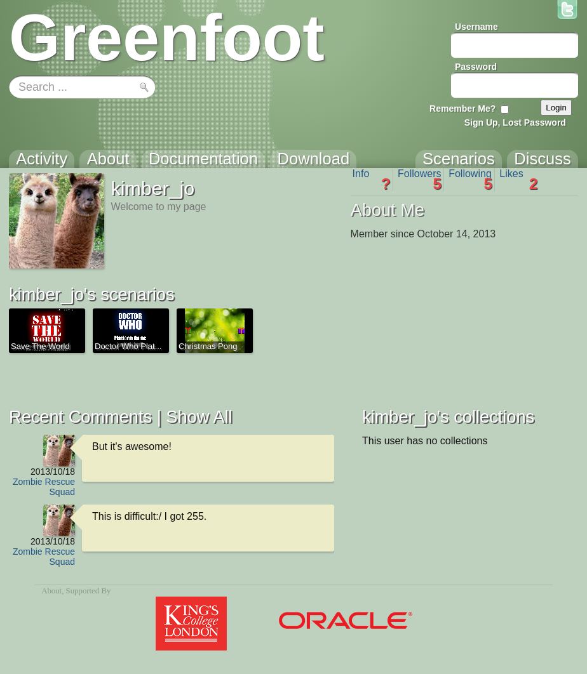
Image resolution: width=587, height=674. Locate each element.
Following (470, 179)
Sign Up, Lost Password (515, 122)
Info (372, 179)
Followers (420, 179)
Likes (518, 179)
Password (476, 67)
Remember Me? (462, 108)
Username (476, 27)
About (51, 590)
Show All (199, 416)
